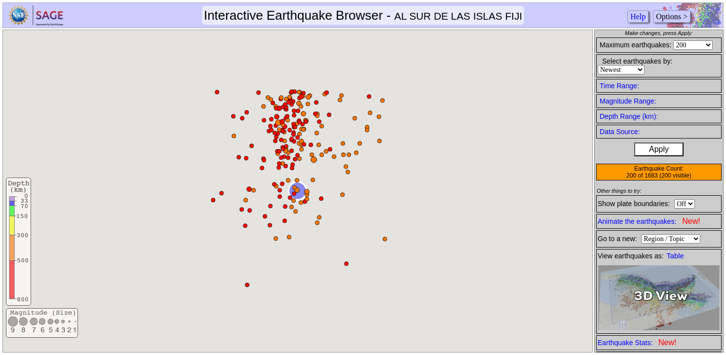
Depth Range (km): (629, 116)
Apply (659, 149)
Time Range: (619, 86)
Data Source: (620, 132)
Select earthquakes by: (637, 61)
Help (638, 16)
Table (675, 256)
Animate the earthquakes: (649, 221)
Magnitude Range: (628, 101)
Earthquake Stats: (637, 342)
